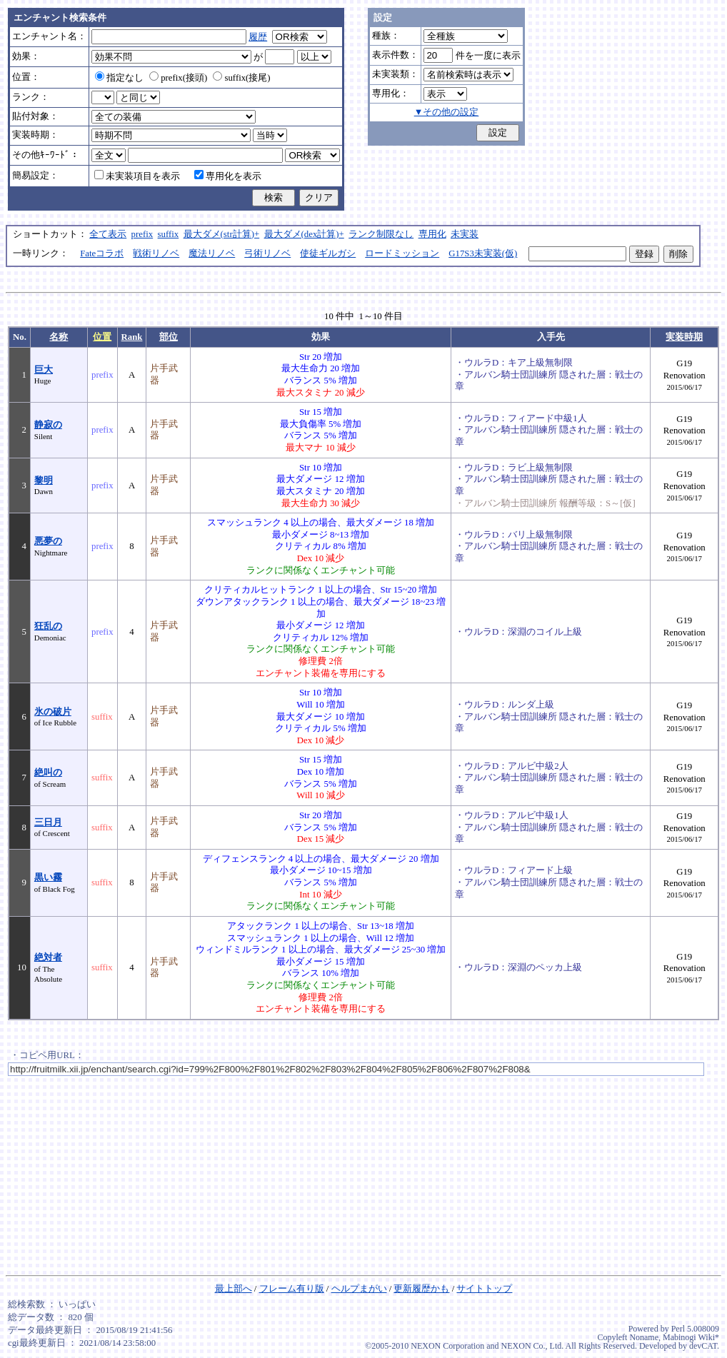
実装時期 (684, 337)
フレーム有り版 (291, 1289)
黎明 (43, 481)
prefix (142, 234)
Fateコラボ (102, 253)
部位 (168, 337)
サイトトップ (484, 1289)
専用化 (432, 234)
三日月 (48, 823)
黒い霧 (48, 877)
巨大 (43, 370)
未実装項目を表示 (137, 176)
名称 (58, 337)
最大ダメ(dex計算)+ (304, 234)
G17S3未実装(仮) (482, 253)
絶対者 (48, 957)
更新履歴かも (421, 1289)
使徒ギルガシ (328, 253)
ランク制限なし (381, 234)
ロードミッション (402, 253)
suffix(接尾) (241, 78)
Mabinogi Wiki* (691, 1337)
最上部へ (233, 1289)
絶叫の (48, 773)
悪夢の (48, 541)
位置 (102, 337)
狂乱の (48, 626)
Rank (132, 337)
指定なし (119, 78)
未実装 (464, 234)
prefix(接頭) (178, 78)
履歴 (258, 37)
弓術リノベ (267, 253)
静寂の (48, 425)
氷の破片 (52, 712)
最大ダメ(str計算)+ (222, 234)
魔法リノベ (212, 253)
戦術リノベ (156, 253)
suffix (168, 234)
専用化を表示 (227, 176)
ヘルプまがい (359, 1289)
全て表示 (107, 234)
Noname (643, 1337)
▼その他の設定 (446, 112)
